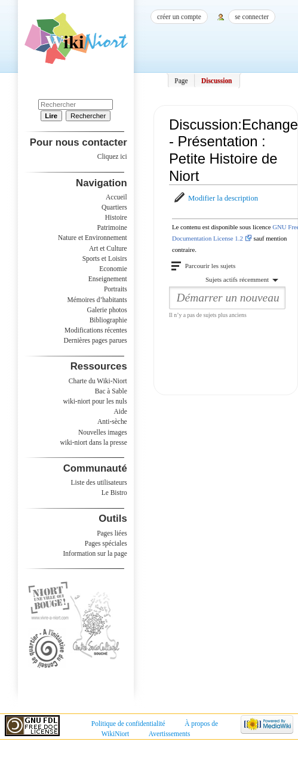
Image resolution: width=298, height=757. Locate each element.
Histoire (116, 217)
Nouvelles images (102, 432)
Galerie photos (107, 309)
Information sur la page (95, 553)
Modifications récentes (95, 330)
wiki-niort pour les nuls (95, 401)
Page (181, 80)
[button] (215, 198)
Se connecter (252, 16)
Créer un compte (179, 16)
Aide (120, 411)
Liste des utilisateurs (99, 482)
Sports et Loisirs (104, 258)
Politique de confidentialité (128, 723)
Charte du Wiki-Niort (98, 380)
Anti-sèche (112, 421)
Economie (113, 268)
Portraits (115, 289)
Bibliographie (108, 320)
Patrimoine (112, 227)
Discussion (216, 80)
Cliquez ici (112, 156)
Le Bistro (114, 492)
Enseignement (107, 278)
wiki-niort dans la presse (93, 442)
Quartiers (114, 207)
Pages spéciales (106, 543)
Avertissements (170, 733)
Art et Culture (108, 248)
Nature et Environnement (92, 237)
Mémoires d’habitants (97, 299)
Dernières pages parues (95, 340)
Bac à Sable (111, 391)
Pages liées (112, 533)
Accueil (116, 197)
